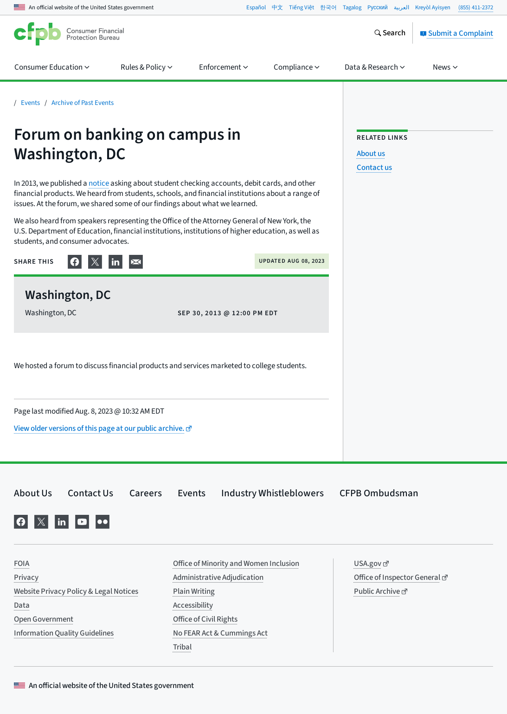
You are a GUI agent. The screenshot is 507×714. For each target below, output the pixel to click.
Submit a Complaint (456, 33)
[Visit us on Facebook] (21, 521)
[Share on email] (136, 260)
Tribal (182, 647)
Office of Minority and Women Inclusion (236, 563)
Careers (145, 493)
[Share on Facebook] (75, 260)
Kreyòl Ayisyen (432, 7)
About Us (33, 493)
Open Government (43, 619)
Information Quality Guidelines (64, 633)
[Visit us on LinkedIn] (62, 521)
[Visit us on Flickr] (102, 521)
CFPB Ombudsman (379, 493)
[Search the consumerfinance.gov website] (389, 34)
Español (256, 7)
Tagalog (352, 7)
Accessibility (193, 605)
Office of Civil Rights (205, 619)
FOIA (21, 563)
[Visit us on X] (41, 521)
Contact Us (90, 493)
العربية (401, 7)
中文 (277, 7)
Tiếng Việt (301, 7)
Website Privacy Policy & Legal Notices (76, 591)
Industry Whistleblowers (272, 493)
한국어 (328, 7)
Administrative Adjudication (218, 577)
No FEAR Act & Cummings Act (220, 633)
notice (99, 183)
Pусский (377, 7)
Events (30, 102)
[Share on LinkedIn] (115, 260)
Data (22, 605)
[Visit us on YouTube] (82, 521)
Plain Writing (194, 591)
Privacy (26, 577)
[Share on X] (95, 260)
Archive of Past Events (82, 102)
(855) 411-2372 (475, 7)
